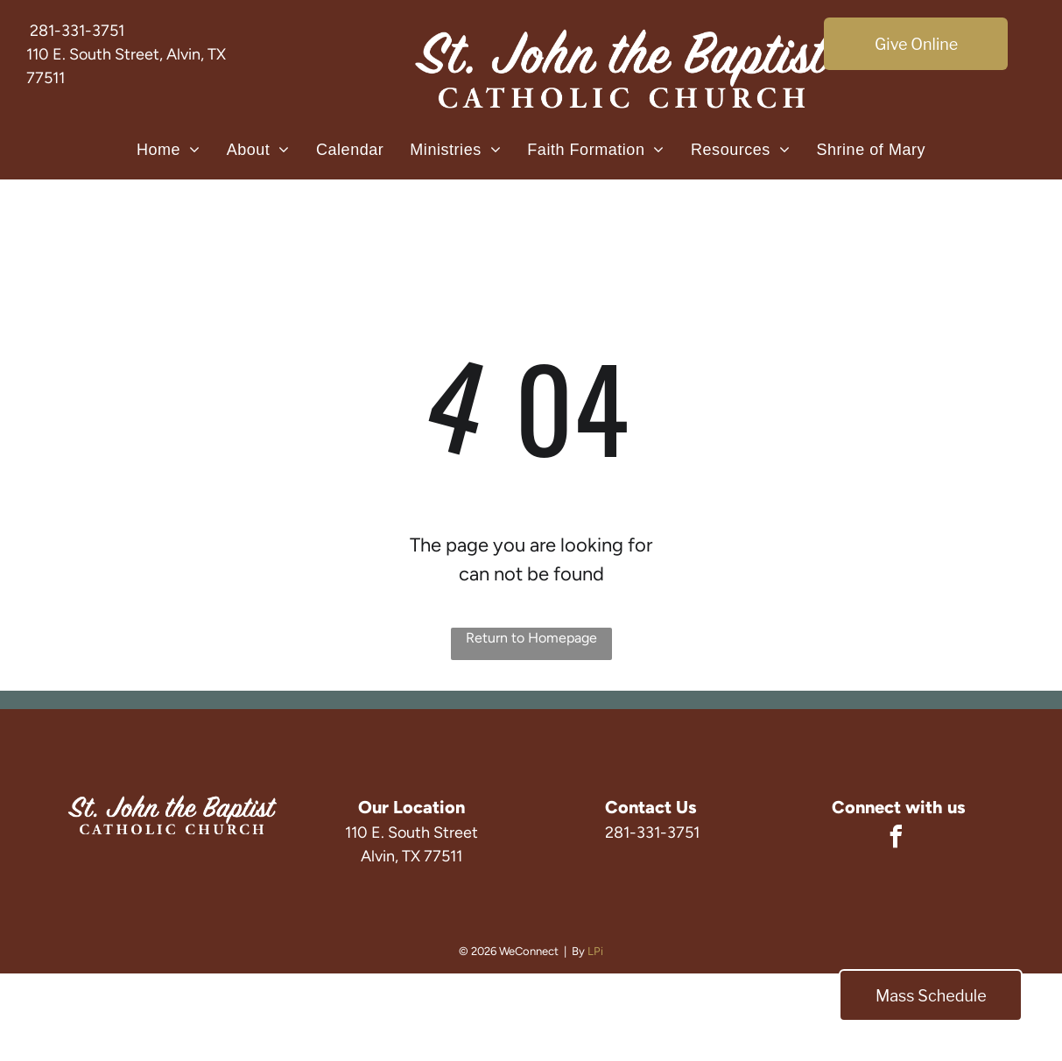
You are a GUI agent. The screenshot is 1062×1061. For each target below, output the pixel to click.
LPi (595, 951)
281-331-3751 (77, 30)
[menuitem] (168, 149)
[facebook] (895, 839)
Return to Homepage (531, 637)
